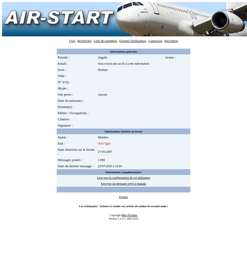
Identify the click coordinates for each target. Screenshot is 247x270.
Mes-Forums (129, 215)
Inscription (171, 41)
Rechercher (84, 41)
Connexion (155, 41)
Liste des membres (105, 41)
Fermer (123, 197)
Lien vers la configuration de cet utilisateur (123, 178)
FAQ (72, 41)
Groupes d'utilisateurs (132, 41)
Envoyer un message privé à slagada (123, 183)
